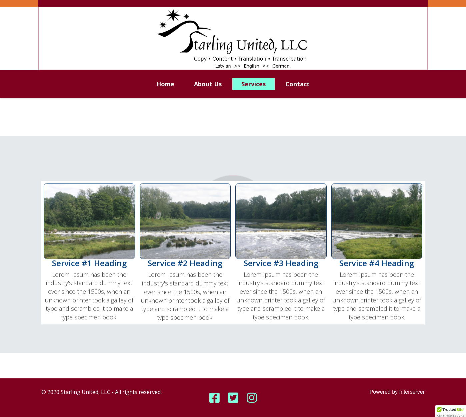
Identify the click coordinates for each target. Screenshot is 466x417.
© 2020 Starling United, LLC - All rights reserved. (101, 392)
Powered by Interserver (397, 392)
